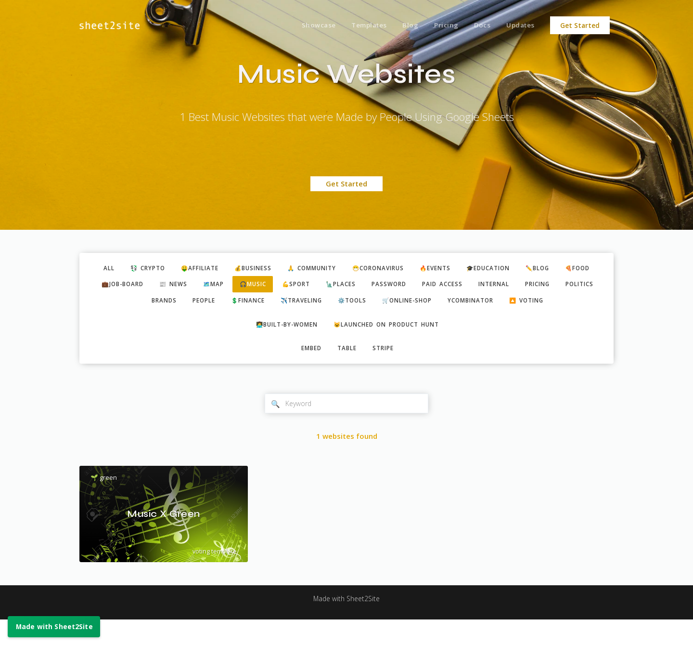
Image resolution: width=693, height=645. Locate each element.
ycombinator (557, 304)
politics (172, 304)
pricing (126, 304)
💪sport (361, 286)
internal (576, 286)
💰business (265, 268)
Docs (479, 25)
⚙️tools (426, 304)
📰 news (225, 286)
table (347, 372)
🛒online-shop (487, 304)
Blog (403, 25)
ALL (107, 268)
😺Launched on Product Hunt (391, 346)
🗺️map (269, 286)
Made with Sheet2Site (346, 624)
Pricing (441, 25)
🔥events (466, 268)
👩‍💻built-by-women (281, 346)
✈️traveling (370, 304)
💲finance (311, 304)
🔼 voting (348, 321)
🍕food (115, 286)
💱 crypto (149, 268)
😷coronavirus (403, 268)
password (462, 286)
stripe (387, 372)
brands (218, 304)
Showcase (308, 25)
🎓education (524, 268)
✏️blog (579, 268)
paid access (519, 286)
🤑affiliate (207, 268)
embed (308, 372)
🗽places (410, 286)
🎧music (313, 286)
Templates (360, 25)
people (262, 304)
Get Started (580, 25)
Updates (519, 25)
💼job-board (170, 286)
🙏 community (330, 268)
